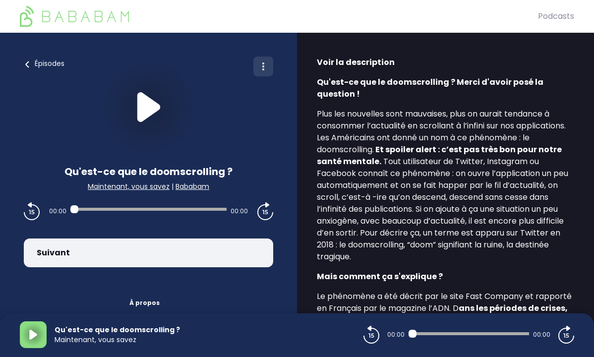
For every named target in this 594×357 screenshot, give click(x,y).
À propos (144, 302)
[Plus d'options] (263, 66)
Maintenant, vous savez (129, 186)
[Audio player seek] (148, 209)
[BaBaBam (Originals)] (279, 16)
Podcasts (556, 16)
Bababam (192, 186)
